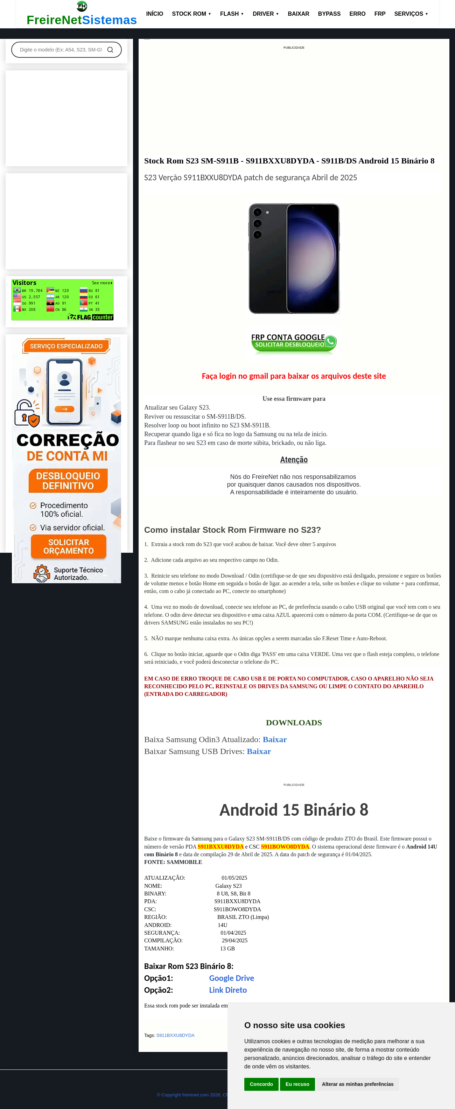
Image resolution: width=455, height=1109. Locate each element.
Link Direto (228, 990)
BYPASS (329, 14)
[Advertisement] (294, 99)
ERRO (357, 14)
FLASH (232, 14)
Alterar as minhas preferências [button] (358, 1084)
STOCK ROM (191, 14)
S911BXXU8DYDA (175, 1035)
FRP (380, 14)
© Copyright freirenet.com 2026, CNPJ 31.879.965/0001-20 (216, 1094)
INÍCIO (154, 14)
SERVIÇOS (411, 14)
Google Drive (231, 978)
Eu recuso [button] (297, 1084)
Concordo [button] (261, 1084)
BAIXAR (298, 14)
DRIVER (266, 14)
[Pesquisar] (110, 50)
